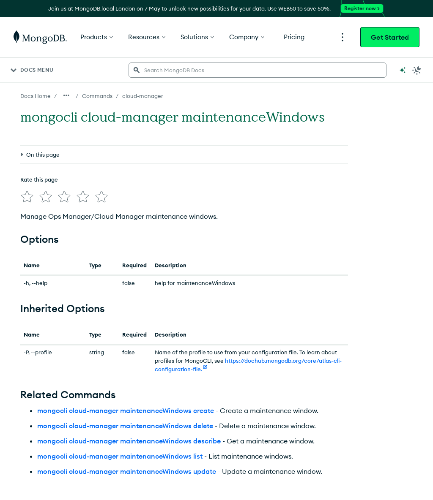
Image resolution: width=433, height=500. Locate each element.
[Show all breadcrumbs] (66, 95)
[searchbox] (257, 70)
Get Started (390, 37)
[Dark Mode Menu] (417, 70)
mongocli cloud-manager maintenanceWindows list (120, 456)
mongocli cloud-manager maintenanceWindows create (125, 410)
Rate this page (39, 179)
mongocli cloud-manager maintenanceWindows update (126, 471)
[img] (27, 197)
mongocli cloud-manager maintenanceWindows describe (129, 441)
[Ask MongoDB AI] (402, 70)
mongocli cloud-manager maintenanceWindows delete (125, 425)
